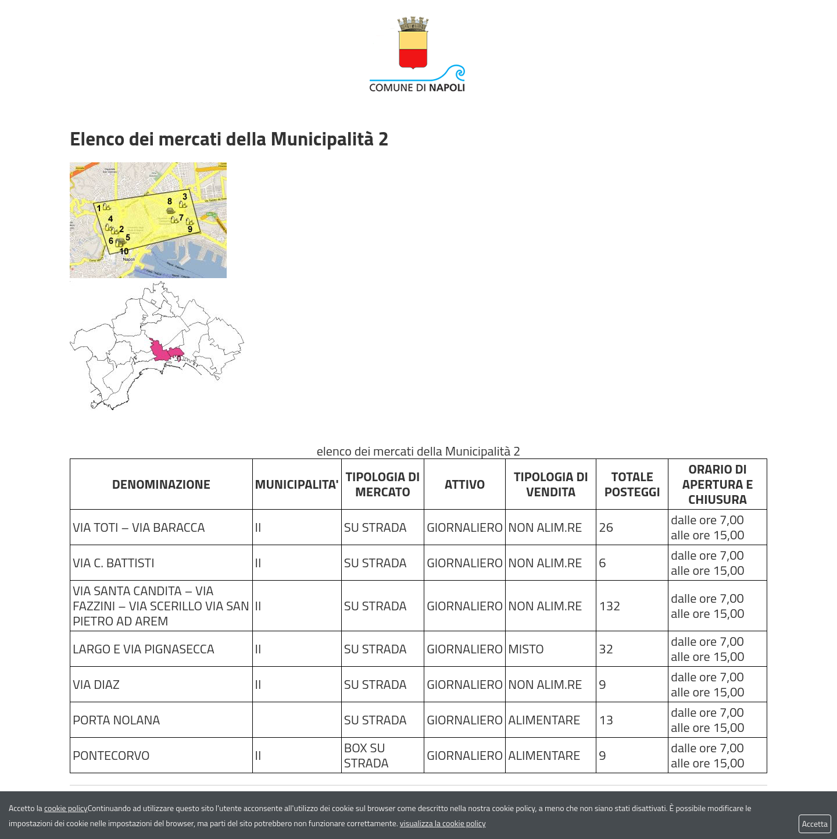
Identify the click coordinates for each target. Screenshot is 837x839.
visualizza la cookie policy (443, 823)
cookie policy (66, 808)
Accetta (814, 823)
